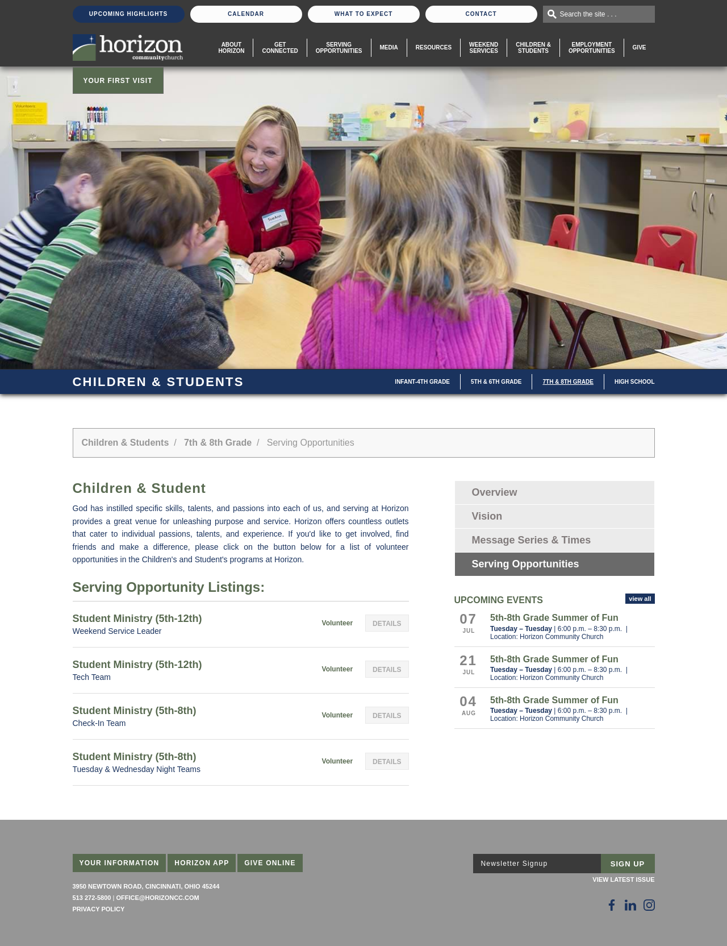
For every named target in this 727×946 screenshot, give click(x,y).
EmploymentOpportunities (592, 48)
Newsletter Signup (514, 864)
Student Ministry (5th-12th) (137, 618)
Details (387, 624)
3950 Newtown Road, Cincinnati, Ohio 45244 (146, 886)
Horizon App (201, 863)
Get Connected (280, 48)
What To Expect (364, 14)
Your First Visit (118, 81)
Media (389, 47)
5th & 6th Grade (496, 382)
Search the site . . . (588, 14)
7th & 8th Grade (567, 382)
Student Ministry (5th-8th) (135, 710)
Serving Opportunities (339, 48)
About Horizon (231, 48)
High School (635, 382)
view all (640, 598)
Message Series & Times (531, 540)
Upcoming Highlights (128, 14)
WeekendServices (483, 48)
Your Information (120, 863)
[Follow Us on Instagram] (649, 905)
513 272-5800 (92, 897)
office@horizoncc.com (157, 897)
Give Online (270, 863)
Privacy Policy (99, 909)
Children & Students (533, 48)
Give (639, 47)
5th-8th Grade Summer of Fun (554, 618)
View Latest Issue (623, 879)
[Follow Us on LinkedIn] (630, 905)
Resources (434, 47)
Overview (494, 492)
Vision (487, 516)
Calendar (246, 14)
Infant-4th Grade (422, 382)
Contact (480, 14)
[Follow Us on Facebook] (611, 905)
